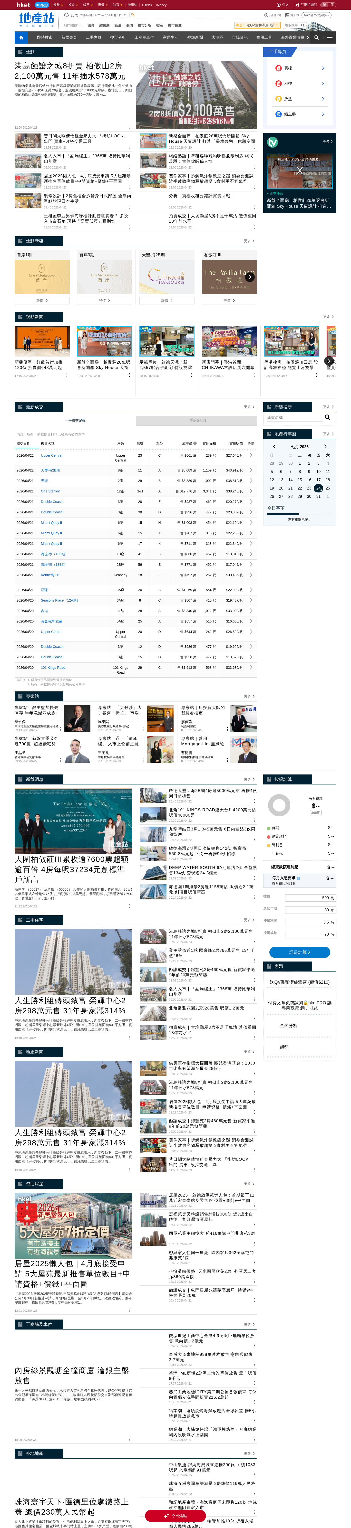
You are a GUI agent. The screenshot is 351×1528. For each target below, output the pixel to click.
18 (328, 443)
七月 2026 (300, 409)
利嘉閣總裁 (188, 673)
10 (318, 434)
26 (272, 459)
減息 (91, 25)
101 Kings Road (53, 630)
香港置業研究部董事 (28, 687)
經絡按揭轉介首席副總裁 (197, 687)
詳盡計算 (299, 882)
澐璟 (44, 553)
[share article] (192, 347)
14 (290, 443)
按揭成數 (270, 863)
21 (290, 451)
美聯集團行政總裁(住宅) (113, 673)
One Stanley (50, 454)
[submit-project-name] (302, 25)
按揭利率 (270, 851)
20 (281, 451)
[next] (325, 410)
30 (290, 426)
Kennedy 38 (50, 538)
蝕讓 (117, 25)
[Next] (307, 37)
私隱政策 (189, 1507)
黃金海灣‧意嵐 (51, 584)
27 (281, 459)
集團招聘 (169, 1507)
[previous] (274, 410)
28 (272, 426)
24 (318, 451)
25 (328, 451)
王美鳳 (103, 683)
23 (309, 451)
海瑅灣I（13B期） (54, 517)
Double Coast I (52, 464)
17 (318, 443)
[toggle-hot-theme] (277, 25)
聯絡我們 (291, 1507)
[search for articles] (316, 37)
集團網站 (148, 1507)
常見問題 (230, 1507)
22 (300, 451)
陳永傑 (20, 668)
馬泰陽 (103, 668)
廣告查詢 (270, 1507)
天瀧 (44, 443)
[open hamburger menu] (329, 37)
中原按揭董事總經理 (111, 687)
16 (309, 443)
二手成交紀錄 (196, 383)
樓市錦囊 (175, 25)
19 (272, 451)
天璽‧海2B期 (50, 433)
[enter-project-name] (294, 25)
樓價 (266, 827)
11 (328, 434)
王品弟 (20, 683)
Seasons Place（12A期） (60, 563)
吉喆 (44, 573)
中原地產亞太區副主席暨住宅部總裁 (36, 673)
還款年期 (270, 839)
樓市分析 (144, 25)
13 (281, 443)
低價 (129, 25)
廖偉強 (186, 668)
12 (272, 443)
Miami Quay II (51, 485)
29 (281, 426)
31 (318, 459)
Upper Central (51, 418)
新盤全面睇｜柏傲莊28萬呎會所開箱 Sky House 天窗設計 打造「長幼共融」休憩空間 (298, 203)
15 (300, 443)
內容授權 (209, 1507)
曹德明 (186, 683)
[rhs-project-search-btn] (327, 380)
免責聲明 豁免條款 (318, 1507)
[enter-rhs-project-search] (295, 380)
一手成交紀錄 (75, 383)
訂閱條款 (250, 1507)
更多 (328, 141)
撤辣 (159, 25)
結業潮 (104, 25)
